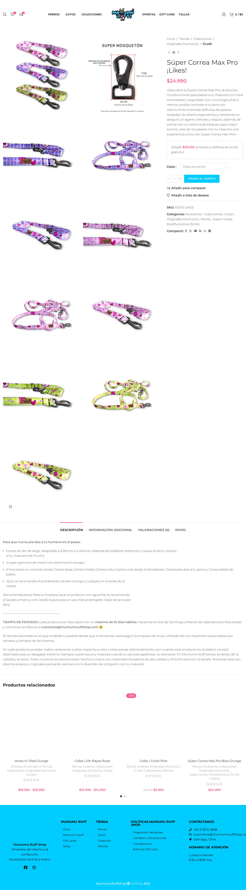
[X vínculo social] (190, 231)
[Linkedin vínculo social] (200, 231)
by (144, 883)
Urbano (31, 774)
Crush (207, 44)
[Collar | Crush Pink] (153, 724)
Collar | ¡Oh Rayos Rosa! (92, 761)
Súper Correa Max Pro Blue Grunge (214, 761)
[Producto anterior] (169, 52)
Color (171, 167)
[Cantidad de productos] (174, 179)
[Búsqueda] (5, 14)
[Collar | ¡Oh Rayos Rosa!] (92, 724)
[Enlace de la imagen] (30, 829)
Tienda (184, 39)
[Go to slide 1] (121, 796)
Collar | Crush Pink (153, 761)
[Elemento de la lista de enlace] (76, 829)
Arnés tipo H (32, 766)
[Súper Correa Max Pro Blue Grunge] (214, 724)
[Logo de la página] (123, 14)
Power (108, 770)
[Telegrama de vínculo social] (209, 231)
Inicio (171, 39)
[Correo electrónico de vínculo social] (195, 231)
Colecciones (203, 39)
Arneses (16, 766)
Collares (88, 766)
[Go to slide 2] (125, 796)
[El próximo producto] (178, 52)
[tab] (71, 528)
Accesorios (193, 214)
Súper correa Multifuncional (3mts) (214, 774)
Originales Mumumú (183, 44)
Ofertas (167, 770)
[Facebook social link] (186, 231)
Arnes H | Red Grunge (31, 761)
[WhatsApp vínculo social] (205, 231)
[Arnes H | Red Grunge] (31, 724)
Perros (206, 219)
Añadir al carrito (202, 178)
